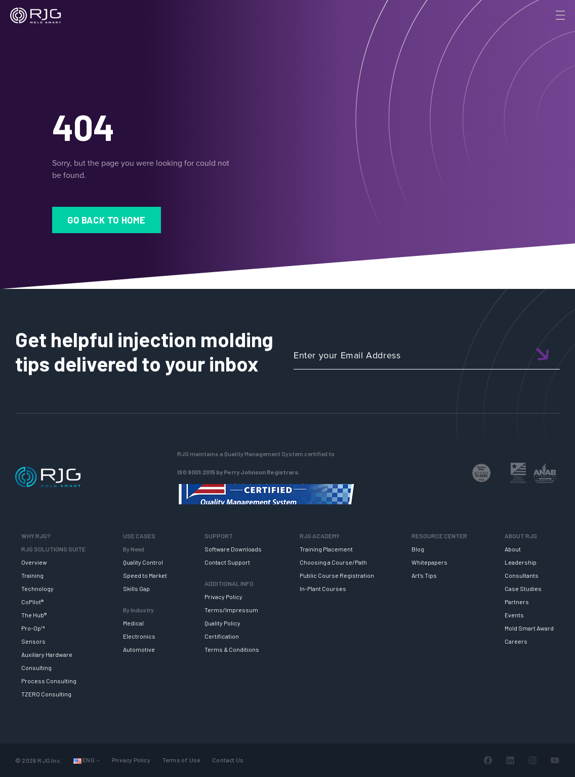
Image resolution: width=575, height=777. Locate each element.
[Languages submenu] (98, 760)
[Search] (546, 32)
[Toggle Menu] (559, 15)
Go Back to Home (106, 220)
